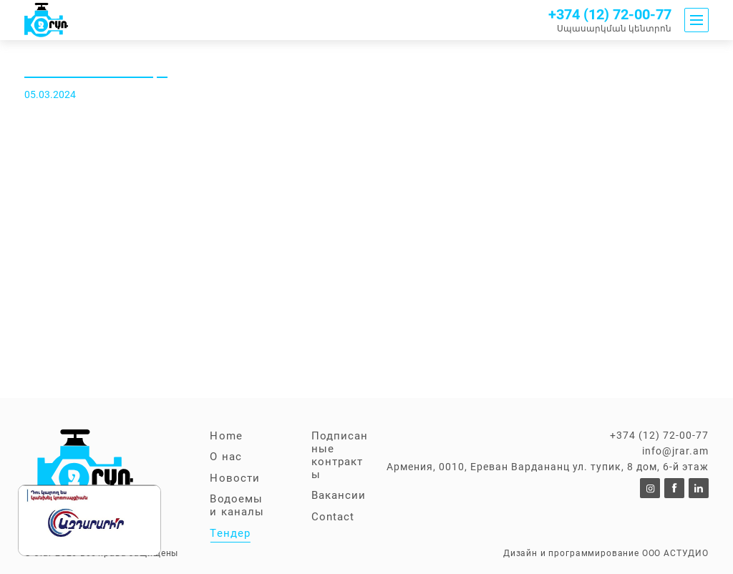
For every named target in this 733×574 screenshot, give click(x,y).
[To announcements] (46, 20)
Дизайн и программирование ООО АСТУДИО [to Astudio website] (606, 553)
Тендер (230, 533)
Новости (234, 478)
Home (226, 435)
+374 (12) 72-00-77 (609, 14)
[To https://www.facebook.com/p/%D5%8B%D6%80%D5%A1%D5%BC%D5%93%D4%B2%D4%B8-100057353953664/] (674, 488)
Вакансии (338, 495)
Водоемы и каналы (236, 505)
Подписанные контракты (339, 455)
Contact (332, 516)
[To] (650, 488)
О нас (225, 456)
